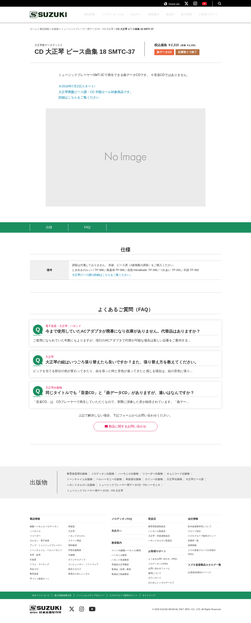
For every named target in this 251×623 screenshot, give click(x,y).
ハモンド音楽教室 (120, 563)
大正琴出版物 (174, 483)
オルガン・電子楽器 (39, 544)
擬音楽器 (34, 577)
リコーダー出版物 (152, 477)
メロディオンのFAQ (158, 567)
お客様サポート (208, 18)
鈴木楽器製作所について (200, 530)
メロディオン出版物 (102, 477)
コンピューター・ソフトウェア (83, 568)
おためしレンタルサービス (161, 586)
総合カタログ (74, 573)
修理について (154, 577)
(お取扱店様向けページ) (199, 576)
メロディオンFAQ (113, 18)
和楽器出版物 (133, 483)
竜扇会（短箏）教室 (121, 573)
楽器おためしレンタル (79, 577)
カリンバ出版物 (154, 483)
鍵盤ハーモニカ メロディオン (44, 530)
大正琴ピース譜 (195, 483)
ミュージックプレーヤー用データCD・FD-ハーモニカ (129, 489)
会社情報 (186, 18)
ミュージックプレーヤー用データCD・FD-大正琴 (95, 494)
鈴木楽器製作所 (48, 18)
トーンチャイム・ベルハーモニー (46, 554)
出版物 (71, 558)
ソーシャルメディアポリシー (90, 599)
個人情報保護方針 (63, 599)
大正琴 (71, 535)
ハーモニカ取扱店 (157, 535)
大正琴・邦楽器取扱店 (159, 539)
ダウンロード (154, 581)
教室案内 (153, 18)
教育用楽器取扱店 (157, 530)
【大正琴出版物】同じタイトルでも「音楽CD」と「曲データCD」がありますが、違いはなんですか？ (125, 399)
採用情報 (192, 549)
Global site (172, 5)
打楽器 (33, 563)
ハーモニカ (35, 535)
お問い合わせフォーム (159, 572)
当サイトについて (40, 599)
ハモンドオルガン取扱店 (160, 544)
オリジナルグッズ (76, 563)
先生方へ (135, 18)
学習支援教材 (74, 554)
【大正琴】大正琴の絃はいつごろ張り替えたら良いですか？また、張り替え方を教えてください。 (125, 368)
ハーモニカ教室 (119, 559)
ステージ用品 (74, 544)
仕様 (49, 231)
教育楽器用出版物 (77, 477)
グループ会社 (194, 535)
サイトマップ (148, 599)
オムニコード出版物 (178, 477)
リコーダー (35, 539)
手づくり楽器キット (39, 582)
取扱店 (170, 18)
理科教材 (72, 549)
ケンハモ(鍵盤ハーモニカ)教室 (126, 554)
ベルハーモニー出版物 (109, 483)
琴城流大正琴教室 (120, 568)
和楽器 (71, 530)
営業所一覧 (193, 544)
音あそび (34, 573)
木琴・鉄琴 (35, 558)
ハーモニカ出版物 (128, 477)
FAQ (87, 231)
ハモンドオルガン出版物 (81, 489)
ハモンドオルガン (76, 539)
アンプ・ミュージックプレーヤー (46, 549)
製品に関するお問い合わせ (125, 430)
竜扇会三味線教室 (120, 578)
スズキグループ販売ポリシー (202, 539)
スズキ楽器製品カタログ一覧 (204, 568)
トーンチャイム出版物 (79, 483)
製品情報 (89, 18)
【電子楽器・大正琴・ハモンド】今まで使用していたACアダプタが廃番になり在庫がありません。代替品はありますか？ (125, 337)
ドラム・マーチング (39, 568)
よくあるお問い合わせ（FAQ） (163, 562)
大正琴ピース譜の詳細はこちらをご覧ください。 (102, 278)
